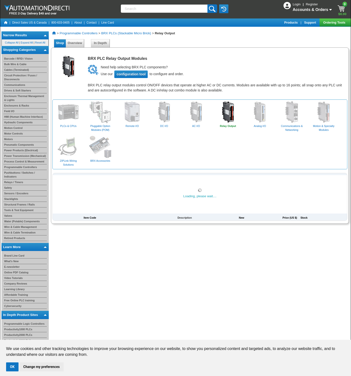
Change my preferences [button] (41, 367)
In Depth (100, 43)
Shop (60, 43)
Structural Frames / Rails (19, 204)
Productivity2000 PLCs (18, 334)
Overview (75, 43)
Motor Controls (13, 133)
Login (297, 4)
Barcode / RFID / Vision (18, 58)
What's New (11, 261)
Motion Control (13, 127)
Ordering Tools (334, 22)
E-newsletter (12, 266)
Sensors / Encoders (16, 193)
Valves (8, 215)
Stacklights (11, 198)
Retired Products (14, 238)
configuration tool (131, 74)
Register (312, 4)
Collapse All (12, 42)
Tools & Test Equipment (18, 210)
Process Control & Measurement (24, 161)
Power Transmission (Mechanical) (25, 155)
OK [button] (12, 367)
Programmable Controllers (20, 167)
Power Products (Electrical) (21, 150)
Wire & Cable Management (20, 226)
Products (291, 22)
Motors (8, 139)
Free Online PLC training (19, 300)
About (78, 22)
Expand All (27, 42)
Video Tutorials (13, 278)
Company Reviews (15, 283)
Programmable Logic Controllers (24, 323)
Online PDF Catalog (16, 272)
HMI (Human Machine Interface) (23, 116)
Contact (92, 22)
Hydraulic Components (18, 122)
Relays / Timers (13, 182)
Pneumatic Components (19, 144)
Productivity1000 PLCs (18, 329)
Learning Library (14, 289)
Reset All (40, 42)
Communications (14, 84)
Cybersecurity (12, 305)
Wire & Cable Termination (20, 232)
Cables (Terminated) (16, 69)
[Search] (164, 8)
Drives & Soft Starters (17, 90)
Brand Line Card (14, 255)
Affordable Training (16, 294)
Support (310, 22)
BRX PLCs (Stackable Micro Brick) (126, 33)
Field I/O (9, 111)
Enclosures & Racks (16, 105)
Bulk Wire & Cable (15, 64)
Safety (8, 187)
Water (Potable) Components (22, 221)
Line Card (107, 22)
